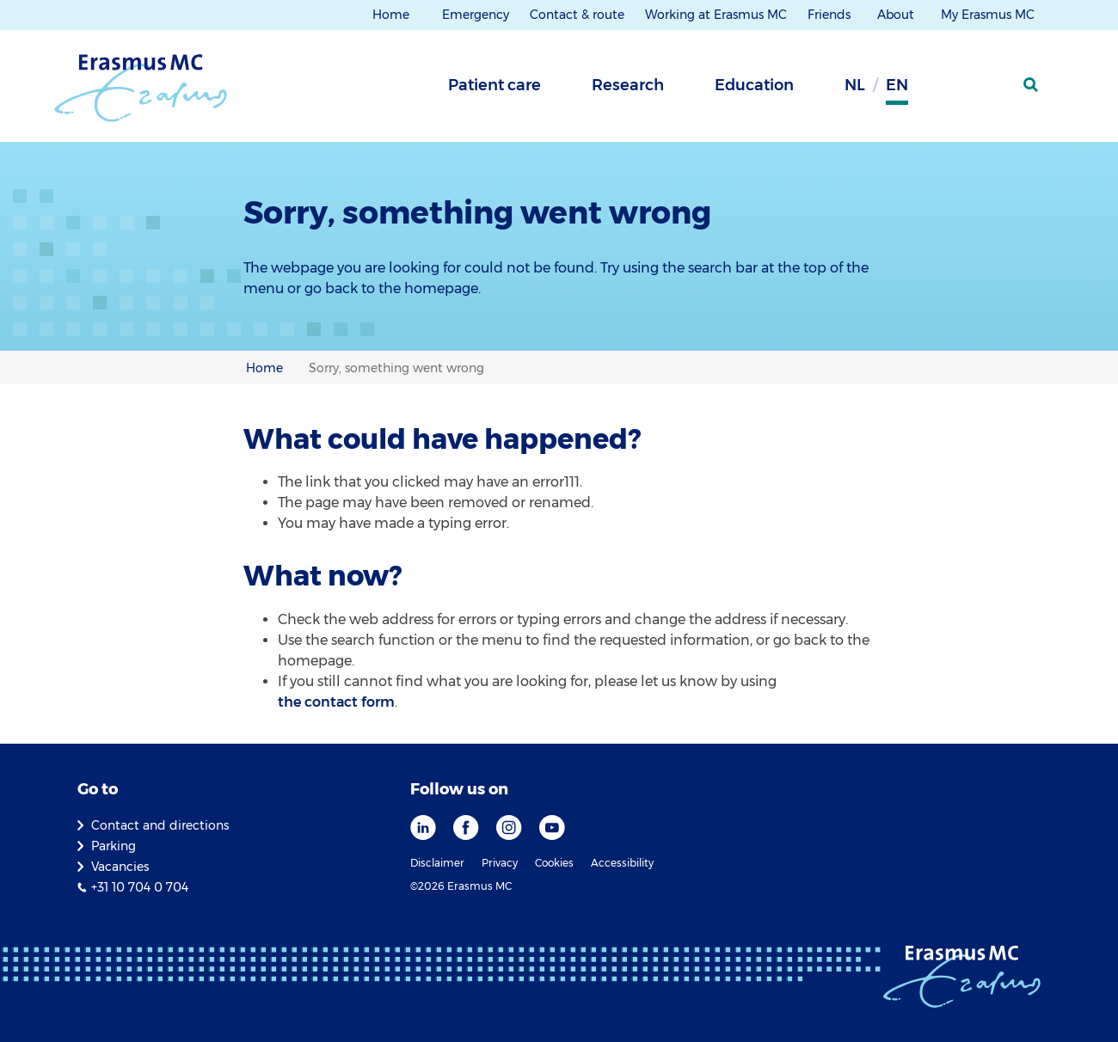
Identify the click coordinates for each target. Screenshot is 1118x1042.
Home (390, 14)
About (897, 14)
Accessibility (622, 862)
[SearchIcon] (1032, 85)
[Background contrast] (946, 90)
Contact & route (577, 14)
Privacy (500, 862)
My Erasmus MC (989, 14)
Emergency (475, 14)
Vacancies (120, 866)
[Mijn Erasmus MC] (989, 90)
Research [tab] (628, 85)
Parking (113, 846)
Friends (831, 14)
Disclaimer (437, 862)
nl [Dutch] (855, 85)
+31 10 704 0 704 (139, 887)
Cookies (554, 862)
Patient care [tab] (494, 85)
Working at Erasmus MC (716, 14)
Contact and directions (160, 825)
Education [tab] (754, 85)
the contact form (336, 702)
